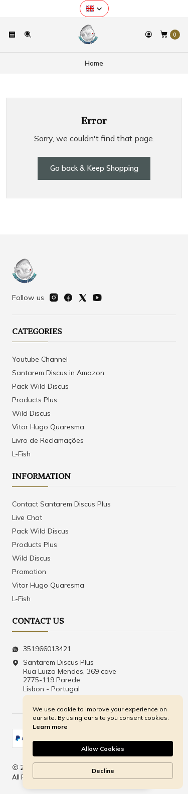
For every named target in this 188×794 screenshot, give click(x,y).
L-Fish (21, 453)
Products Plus (34, 399)
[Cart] (170, 35)
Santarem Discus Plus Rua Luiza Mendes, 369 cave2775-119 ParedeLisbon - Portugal (64, 675)
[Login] (148, 35)
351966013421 (41, 648)
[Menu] (12, 35)
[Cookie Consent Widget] (103, 742)
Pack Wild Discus (40, 386)
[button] (94, 9)
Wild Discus (31, 413)
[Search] (27, 35)
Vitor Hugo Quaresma (48, 426)
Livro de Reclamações (48, 440)
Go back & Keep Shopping (94, 168)
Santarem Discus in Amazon (58, 372)
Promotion (29, 571)
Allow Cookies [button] (102, 748)
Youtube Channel (40, 359)
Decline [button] (103, 770)
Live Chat (27, 517)
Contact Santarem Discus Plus (61, 503)
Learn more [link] (50, 726)
